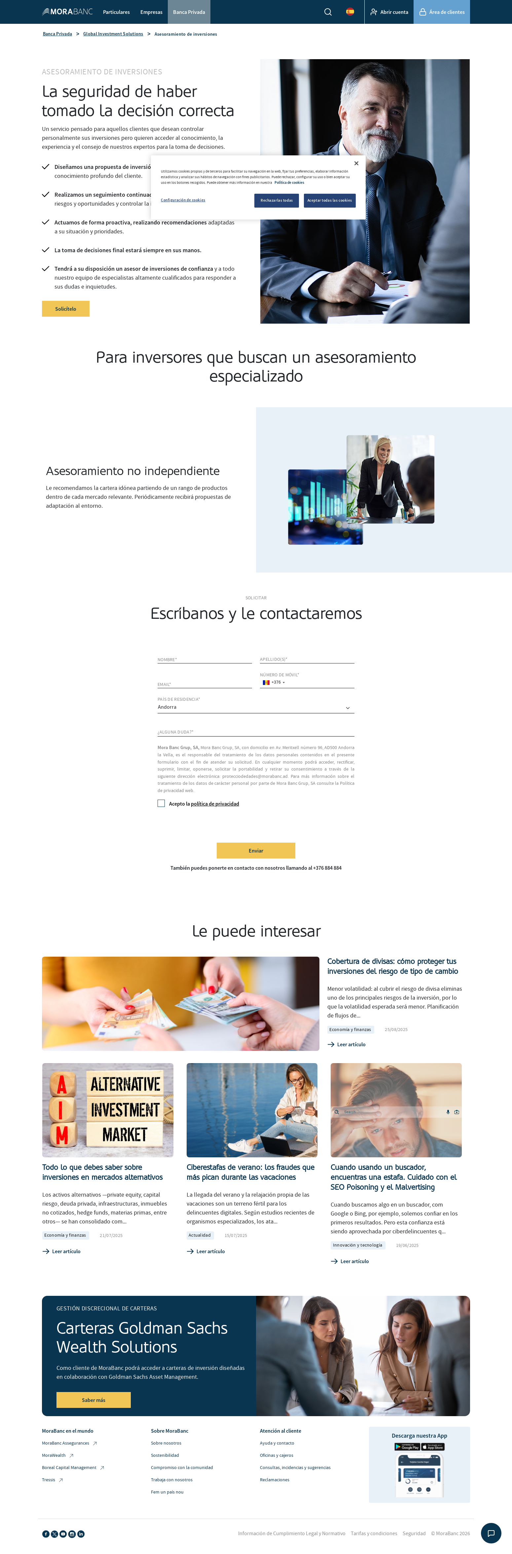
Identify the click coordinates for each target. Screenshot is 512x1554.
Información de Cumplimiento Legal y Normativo (292, 1533)
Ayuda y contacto (277, 1443)
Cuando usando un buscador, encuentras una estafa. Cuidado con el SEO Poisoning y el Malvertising (394, 1177)
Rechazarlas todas (277, 200)
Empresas (151, 12)
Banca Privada (189, 12)
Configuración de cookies (183, 200)
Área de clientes (442, 12)
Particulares (116, 12)
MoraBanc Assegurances (70, 1443)
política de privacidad (215, 803)
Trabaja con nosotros (172, 1480)
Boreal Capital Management (73, 1468)
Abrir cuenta (389, 12)
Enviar (256, 850)
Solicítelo (65, 308)
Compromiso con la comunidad (182, 1468)
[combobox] (273, 682)
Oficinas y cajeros (276, 1455)
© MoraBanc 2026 (450, 1533)
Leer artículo (346, 1044)
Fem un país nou (167, 1492)
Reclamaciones (274, 1480)
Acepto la (198, 804)
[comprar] (256, 708)
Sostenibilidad (165, 1455)
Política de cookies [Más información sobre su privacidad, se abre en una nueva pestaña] (289, 182)
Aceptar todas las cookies (330, 200)
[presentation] (208, 824)
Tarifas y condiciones (374, 1533)
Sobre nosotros (166, 1443)
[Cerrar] (356, 163)
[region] (258, 187)
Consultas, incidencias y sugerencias (295, 1468)
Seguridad (414, 1533)
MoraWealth (58, 1456)
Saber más (93, 1400)
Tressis (53, 1480)
